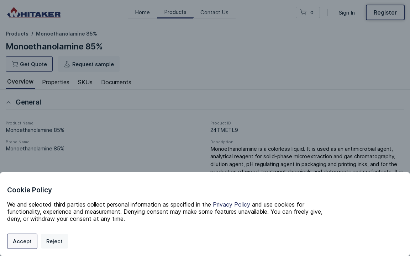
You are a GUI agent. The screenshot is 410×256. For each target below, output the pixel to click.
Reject (54, 241)
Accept (22, 241)
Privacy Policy (231, 204)
